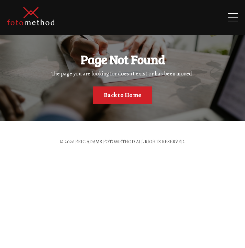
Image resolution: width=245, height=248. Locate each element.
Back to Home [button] (122, 95)
